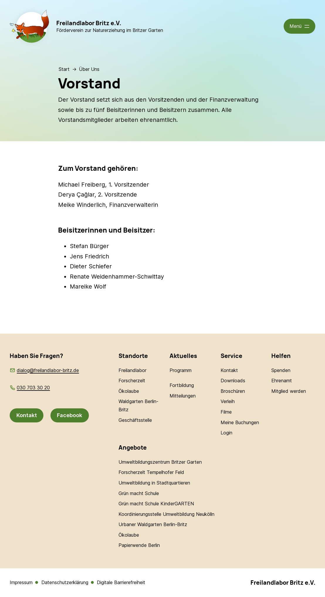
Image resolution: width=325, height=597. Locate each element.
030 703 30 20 (33, 387)
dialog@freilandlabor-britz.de (48, 370)
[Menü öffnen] (300, 26)
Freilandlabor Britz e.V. (88, 23)
